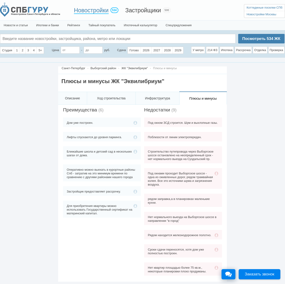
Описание (72, 98)
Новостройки (91, 10)
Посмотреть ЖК (261, 38)
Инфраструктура (157, 98)
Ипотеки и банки (47, 25)
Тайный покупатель (101, 25)
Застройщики (143, 10)
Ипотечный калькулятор (140, 25)
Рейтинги (73, 25)
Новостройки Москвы (261, 14)
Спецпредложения (179, 25)
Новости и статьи (16, 25)
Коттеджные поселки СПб (264, 7)
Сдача (121, 50)
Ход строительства (111, 98)
